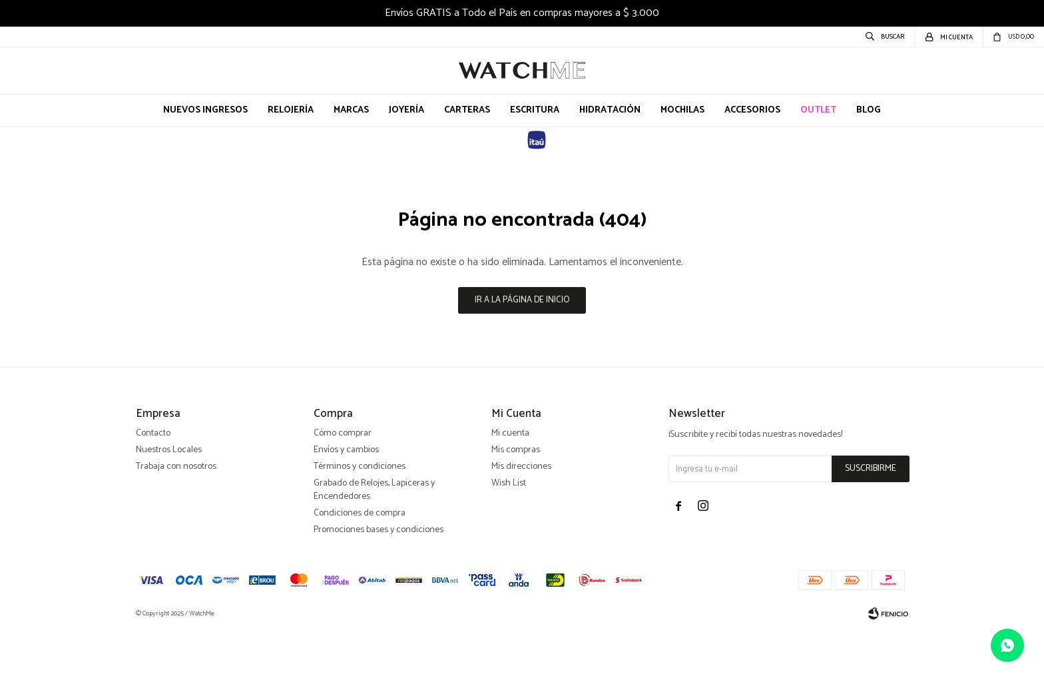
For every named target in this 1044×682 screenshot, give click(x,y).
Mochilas (682, 110)
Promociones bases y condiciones (378, 581)
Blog (868, 110)
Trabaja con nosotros (176, 518)
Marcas (351, 110)
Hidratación (610, 110)
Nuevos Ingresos (205, 110)
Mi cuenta (510, 485)
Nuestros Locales (169, 502)
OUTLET (818, 110)
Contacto (153, 485)
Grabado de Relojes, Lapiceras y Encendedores (374, 541)
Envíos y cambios (346, 502)
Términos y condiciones (359, 518)
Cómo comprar (343, 485)
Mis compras (515, 502)
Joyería (406, 110)
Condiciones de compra (359, 565)
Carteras (467, 110)
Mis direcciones (521, 518)
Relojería (291, 110)
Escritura (534, 110)
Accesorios (752, 110)
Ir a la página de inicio (522, 300)
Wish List (508, 535)
